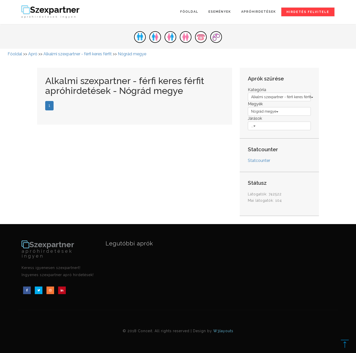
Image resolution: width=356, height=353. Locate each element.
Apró (32, 54)
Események (219, 11)
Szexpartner (50, 12)
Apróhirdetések (258, 11)
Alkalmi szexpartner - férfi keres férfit (77, 54)
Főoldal (189, 11)
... (253, 126)
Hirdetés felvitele (307, 12)
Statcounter (259, 160)
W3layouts (223, 331)
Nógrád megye (132, 54)
